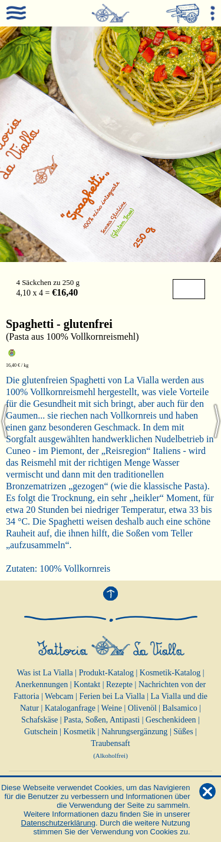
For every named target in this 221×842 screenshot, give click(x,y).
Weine (111, 708)
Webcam (59, 696)
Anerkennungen (41, 684)
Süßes (183, 731)
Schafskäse (39, 719)
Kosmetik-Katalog (170, 672)
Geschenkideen (171, 719)
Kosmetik (79, 731)
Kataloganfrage (70, 708)
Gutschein (41, 731)
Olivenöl (142, 708)
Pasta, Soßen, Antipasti (102, 719)
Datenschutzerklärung (58, 822)
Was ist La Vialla (44, 672)
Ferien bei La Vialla (112, 696)
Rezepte (119, 684)
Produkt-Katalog (106, 672)
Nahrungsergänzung (134, 731)
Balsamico (180, 708)
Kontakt (87, 684)
